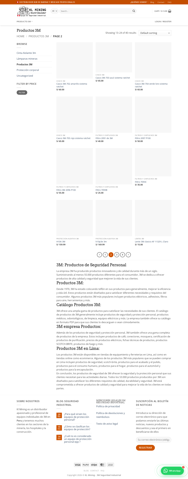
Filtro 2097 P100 (143, 138)
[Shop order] (155, 33)
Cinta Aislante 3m (26, 53)
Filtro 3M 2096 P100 (66, 190)
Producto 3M (25, 21)
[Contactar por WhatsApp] (172, 471)
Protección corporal (28, 70)
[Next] (128, 254)
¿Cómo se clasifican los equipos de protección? (77, 428)
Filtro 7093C (141, 182)
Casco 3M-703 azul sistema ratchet (113, 77)
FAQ (169, 2)
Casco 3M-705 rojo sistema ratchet (73, 138)
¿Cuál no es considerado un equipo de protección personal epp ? (77, 439)
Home (20, 36)
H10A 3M (60, 241)
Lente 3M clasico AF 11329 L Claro (151, 241)
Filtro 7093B (101, 190)
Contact (161, 2)
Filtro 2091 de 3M (104, 138)
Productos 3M (39, 36)
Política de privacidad (108, 406)
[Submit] (133, 11)
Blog (152, 2)
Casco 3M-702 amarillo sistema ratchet (71, 85)
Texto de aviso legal (107, 423)
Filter (22, 92)
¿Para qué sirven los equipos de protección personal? (76, 417)
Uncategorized (25, 75)
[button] (162, 11)
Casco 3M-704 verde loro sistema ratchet (151, 85)
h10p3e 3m (101, 241)
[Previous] (99, 254)
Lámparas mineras (27, 58)
